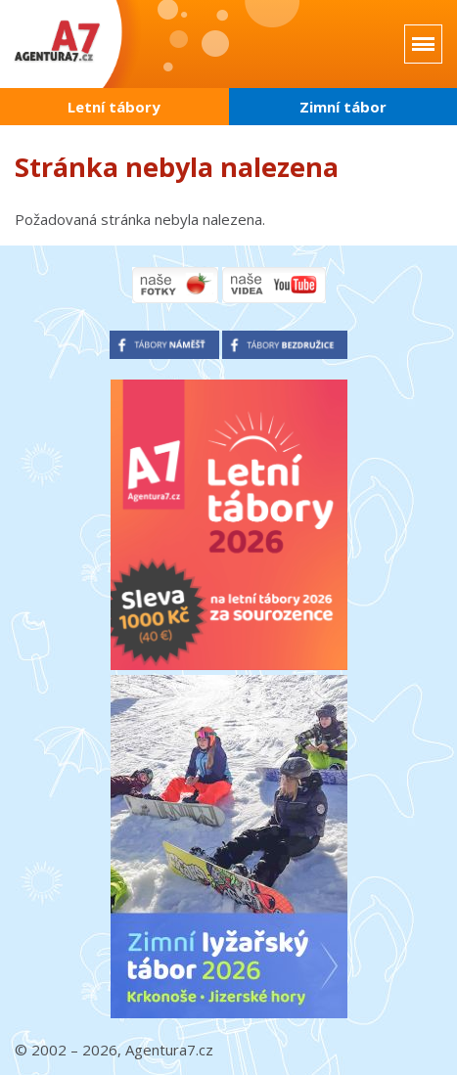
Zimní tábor (343, 106)
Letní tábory (114, 106)
